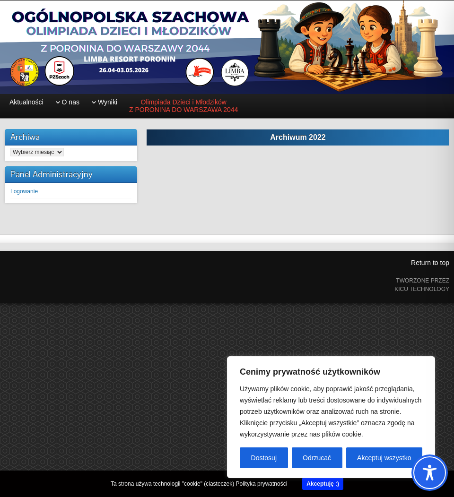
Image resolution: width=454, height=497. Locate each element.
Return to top (430, 262)
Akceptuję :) (322, 483)
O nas (70, 102)
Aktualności (26, 102)
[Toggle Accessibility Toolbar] (429, 472)
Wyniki (107, 102)
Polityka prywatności (262, 483)
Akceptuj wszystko (384, 458)
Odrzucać (317, 458)
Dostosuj (264, 458)
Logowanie (24, 191)
